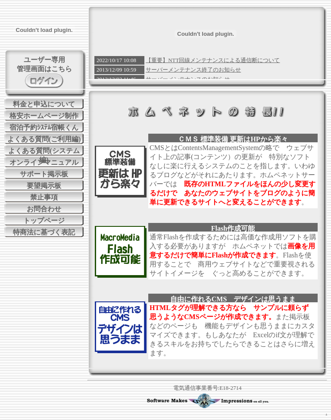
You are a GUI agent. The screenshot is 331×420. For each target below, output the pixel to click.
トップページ (44, 220)
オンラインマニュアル (43, 162)
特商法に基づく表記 (44, 232)
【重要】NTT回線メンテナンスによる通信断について (213, 60)
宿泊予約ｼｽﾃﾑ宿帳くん (43, 127)
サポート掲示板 (44, 174)
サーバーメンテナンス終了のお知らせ (193, 69)
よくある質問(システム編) (43, 151)
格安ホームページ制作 (43, 115)
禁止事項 (44, 197)
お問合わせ (44, 209)
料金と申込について (44, 104)
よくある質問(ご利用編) (44, 139)
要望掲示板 (44, 185)
